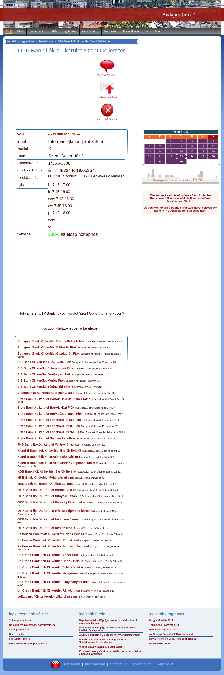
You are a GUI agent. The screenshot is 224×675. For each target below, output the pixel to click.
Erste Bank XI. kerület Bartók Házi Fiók (45, 407)
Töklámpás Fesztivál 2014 (164, 625)
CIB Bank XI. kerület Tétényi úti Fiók (43, 386)
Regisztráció (152, 31)
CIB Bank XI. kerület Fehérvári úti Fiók (45, 368)
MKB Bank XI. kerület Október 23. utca (45, 483)
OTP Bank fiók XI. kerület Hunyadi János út (49, 496)
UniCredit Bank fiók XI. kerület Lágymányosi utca (53, 582)
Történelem (142, 664)
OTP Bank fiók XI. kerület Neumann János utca (51, 519)
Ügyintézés (70, 31)
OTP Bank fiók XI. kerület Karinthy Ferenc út (49, 502)
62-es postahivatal (19, 629)
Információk (95, 664)
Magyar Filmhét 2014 (161, 620)
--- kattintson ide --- (64, 134)
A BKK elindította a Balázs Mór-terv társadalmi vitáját (109, 634)
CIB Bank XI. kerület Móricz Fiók (41, 380)
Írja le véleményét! (107, 75)
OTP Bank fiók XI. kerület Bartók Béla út (46, 490)
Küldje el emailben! (107, 97)
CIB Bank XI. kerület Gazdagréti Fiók (44, 374)
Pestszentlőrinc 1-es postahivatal (28, 643)
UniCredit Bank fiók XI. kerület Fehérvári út (48, 567)
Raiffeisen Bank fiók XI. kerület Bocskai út (48, 540)
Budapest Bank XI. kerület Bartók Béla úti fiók (50, 341)
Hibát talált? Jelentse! (107, 119)
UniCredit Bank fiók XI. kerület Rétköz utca (48, 590)
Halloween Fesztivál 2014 (163, 629)
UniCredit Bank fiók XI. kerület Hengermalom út (52, 573)
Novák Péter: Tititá (159, 643)
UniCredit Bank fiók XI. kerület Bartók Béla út (50, 561)
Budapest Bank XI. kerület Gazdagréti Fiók (48, 353)
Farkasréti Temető (19, 638)
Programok (36, 31)
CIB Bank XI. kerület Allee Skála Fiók (44, 362)
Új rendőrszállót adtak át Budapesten (100, 646)
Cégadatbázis (90, 31)
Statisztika (119, 664)
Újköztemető (16, 634)
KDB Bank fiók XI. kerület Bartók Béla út (46, 471)
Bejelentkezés (130, 31)
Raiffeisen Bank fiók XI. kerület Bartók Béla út (50, 534)
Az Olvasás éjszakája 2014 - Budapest (171, 634)
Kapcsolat (165, 664)
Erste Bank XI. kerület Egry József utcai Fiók (50, 413)
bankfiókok (46, 41)
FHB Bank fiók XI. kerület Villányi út (43, 444)
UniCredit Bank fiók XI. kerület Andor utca (48, 555)
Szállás (53, 31)
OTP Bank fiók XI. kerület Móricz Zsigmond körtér (53, 511)
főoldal (11, 41)
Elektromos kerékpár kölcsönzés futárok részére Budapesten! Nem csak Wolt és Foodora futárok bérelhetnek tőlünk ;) (180, 198)
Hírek (20, 31)
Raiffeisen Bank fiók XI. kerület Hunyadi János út (53, 546)
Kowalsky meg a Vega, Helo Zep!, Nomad (172, 638)
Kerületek (110, 31)
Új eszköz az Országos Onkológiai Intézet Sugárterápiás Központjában (103, 640)
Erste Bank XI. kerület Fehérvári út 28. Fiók (48, 426)
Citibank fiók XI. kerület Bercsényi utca (45, 393)
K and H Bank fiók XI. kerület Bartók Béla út (49, 450)
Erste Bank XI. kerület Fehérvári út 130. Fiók (49, 420)
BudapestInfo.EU (180, 15)
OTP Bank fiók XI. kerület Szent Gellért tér (84, 41)
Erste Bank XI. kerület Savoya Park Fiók (46, 438)
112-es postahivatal (20, 620)
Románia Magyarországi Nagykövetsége (32, 625)
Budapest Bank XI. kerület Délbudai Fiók (46, 347)
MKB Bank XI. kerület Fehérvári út (42, 477)
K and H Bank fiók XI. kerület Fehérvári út (47, 456)
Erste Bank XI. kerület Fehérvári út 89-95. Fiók (50, 432)
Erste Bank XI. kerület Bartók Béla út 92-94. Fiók (52, 399)
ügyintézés (27, 41)
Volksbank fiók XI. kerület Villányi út (43, 596)
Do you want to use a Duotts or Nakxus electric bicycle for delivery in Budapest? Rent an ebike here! (180, 209)
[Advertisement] (54, 93)
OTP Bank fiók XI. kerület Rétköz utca (44, 528)
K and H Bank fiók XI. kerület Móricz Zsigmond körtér (56, 463)
